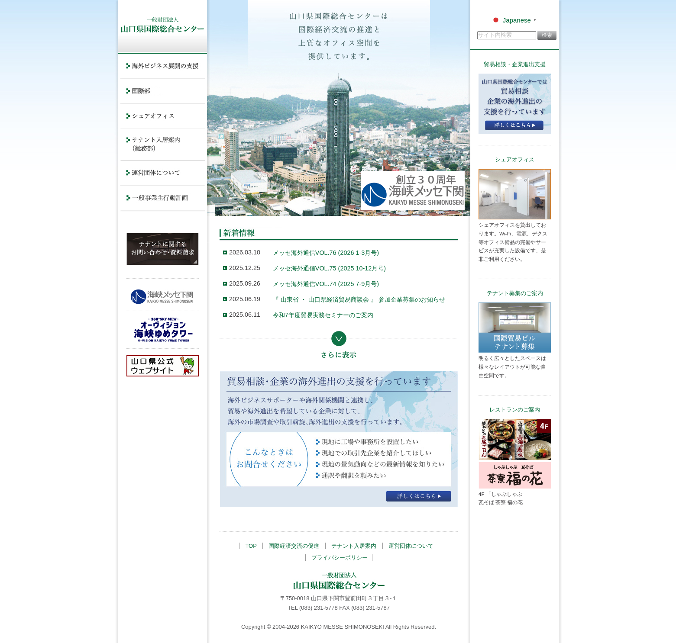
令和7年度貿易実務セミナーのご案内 (323, 315)
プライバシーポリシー (339, 557)
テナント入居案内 (353, 546)
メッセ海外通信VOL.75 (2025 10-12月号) (329, 268)
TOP (250, 546)
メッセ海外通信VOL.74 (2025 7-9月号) (326, 283)
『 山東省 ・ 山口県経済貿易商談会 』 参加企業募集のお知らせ (359, 299)
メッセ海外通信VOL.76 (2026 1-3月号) (326, 252)
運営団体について (410, 546)
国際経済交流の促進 (293, 546)
